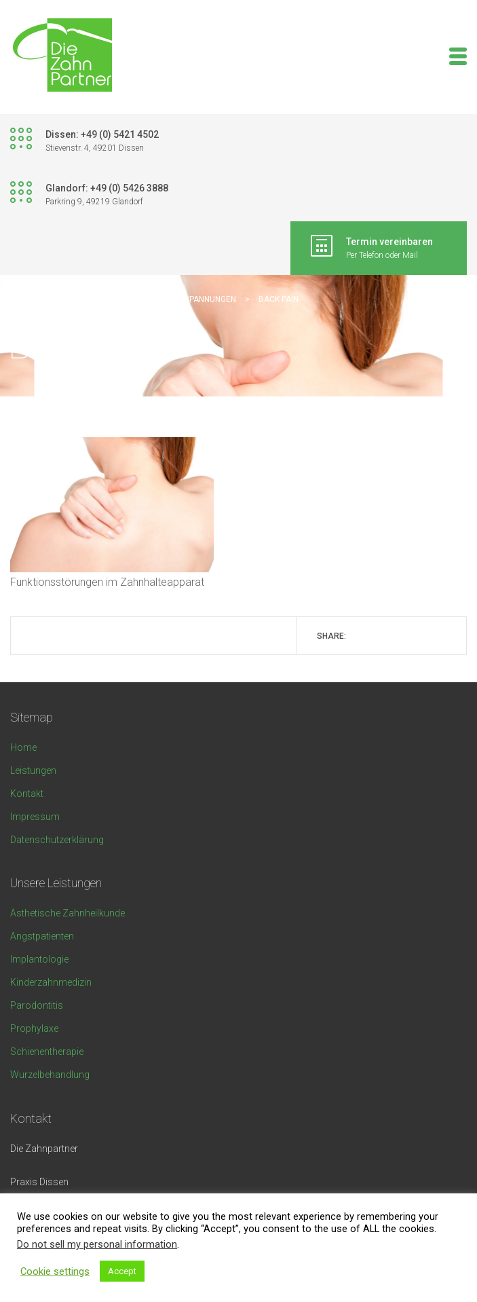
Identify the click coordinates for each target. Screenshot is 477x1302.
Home (23, 747)
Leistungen (33, 770)
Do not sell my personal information (97, 1244)
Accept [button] (122, 1271)
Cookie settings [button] (55, 1271)
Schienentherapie (46, 1051)
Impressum (35, 816)
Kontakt (26, 793)
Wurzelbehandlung (50, 1074)
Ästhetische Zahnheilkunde (67, 913)
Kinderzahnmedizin (51, 982)
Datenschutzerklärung (57, 839)
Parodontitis (36, 1005)
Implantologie (39, 959)
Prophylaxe (34, 1028)
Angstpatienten (42, 936)
